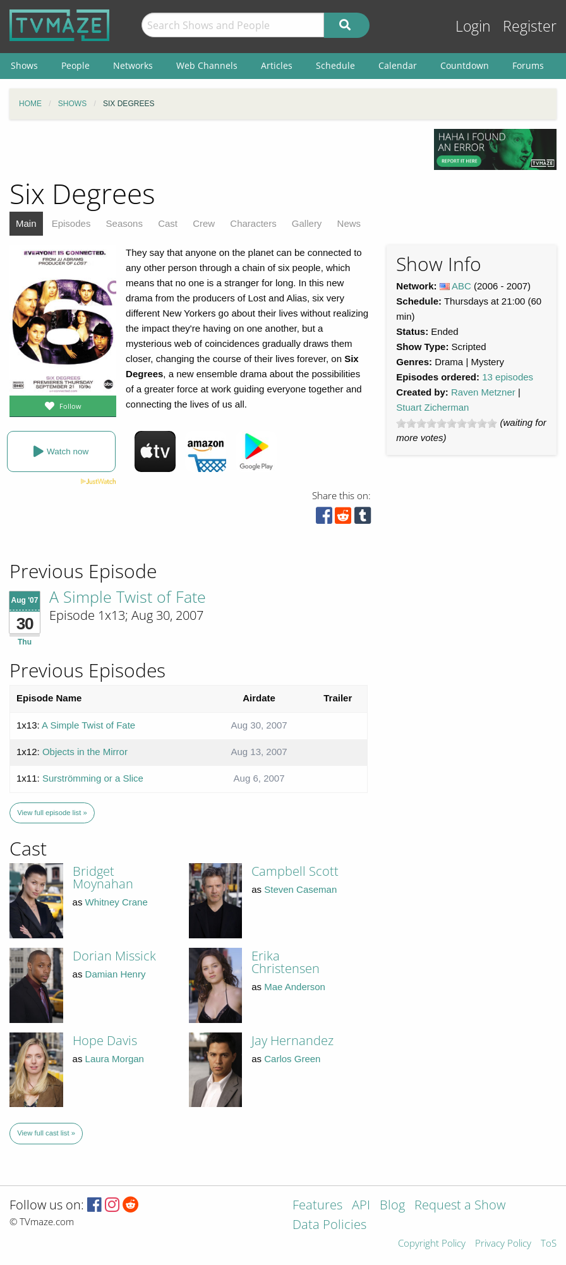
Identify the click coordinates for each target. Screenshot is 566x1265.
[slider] (446, 423)
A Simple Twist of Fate (127, 596)
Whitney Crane (116, 902)
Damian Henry (115, 974)
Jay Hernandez (292, 1040)
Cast (168, 223)
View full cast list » (46, 1133)
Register (530, 26)
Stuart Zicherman (432, 407)
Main (26, 223)
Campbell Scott (295, 871)
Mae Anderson (294, 986)
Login (473, 26)
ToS (549, 1243)
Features (317, 1206)
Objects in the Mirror (85, 751)
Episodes (71, 223)
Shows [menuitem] (24, 65)
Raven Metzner (483, 392)
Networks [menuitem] (133, 65)
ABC (461, 286)
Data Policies (329, 1225)
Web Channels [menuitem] (207, 65)
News (349, 223)
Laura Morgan (114, 1058)
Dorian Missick (114, 955)
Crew (204, 223)
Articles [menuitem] (276, 65)
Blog (392, 1206)
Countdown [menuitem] (464, 65)
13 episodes (507, 377)
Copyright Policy (432, 1243)
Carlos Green (292, 1058)
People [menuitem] (75, 65)
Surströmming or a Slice (92, 778)
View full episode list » (52, 812)
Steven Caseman (300, 889)
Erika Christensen (285, 962)
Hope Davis (105, 1040)
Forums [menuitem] (528, 65)
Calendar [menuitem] (397, 65)
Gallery (307, 223)
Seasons (124, 223)
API (361, 1206)
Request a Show (459, 1206)
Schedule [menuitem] (335, 65)
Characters (253, 223)
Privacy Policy (503, 1243)
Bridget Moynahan (103, 877)
